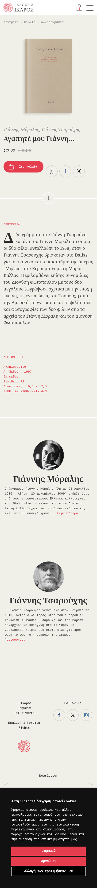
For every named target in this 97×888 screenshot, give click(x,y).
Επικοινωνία (24, 713)
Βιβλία (29, 22)
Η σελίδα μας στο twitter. (73, 715)
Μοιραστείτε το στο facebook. (65, 171)
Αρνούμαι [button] (48, 861)
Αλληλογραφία (52, 22)
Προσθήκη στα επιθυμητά (52, 171)
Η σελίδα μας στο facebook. (59, 715)
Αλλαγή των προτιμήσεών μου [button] (48, 871)
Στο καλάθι (28, 167)
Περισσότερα (67, 513)
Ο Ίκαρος (24, 703)
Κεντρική (11, 22)
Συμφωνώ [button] (48, 851)
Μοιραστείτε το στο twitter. (79, 171)
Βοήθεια (24, 708)
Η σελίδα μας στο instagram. (86, 715)
